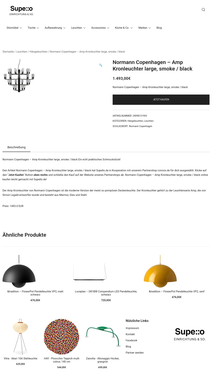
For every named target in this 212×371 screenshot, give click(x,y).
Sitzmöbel (12, 27)
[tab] (16, 147)
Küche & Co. (122, 27)
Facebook (131, 340)
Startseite (8, 51)
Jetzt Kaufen (161, 99)
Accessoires (98, 27)
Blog (159, 27)
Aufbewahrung (53, 27)
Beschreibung (16, 147)
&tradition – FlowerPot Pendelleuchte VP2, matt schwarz (35, 293)
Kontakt (130, 334)
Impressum (132, 328)
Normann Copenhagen (140, 126)
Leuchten (76, 27)
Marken (142, 27)
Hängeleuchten (38, 51)
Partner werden (135, 352)
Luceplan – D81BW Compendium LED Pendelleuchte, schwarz (106, 293)
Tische (31, 27)
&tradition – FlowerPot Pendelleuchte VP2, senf (177, 291)
